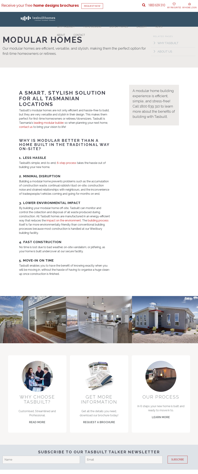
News (150, 29)
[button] (143, 5)
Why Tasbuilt (166, 43)
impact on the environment (64, 220)
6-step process (66, 163)
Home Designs (102, 29)
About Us (163, 52)
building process (98, 220)
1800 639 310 (156, 5)
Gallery (139, 29)
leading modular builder (48, 123)
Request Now (92, 6)
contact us (26, 127)
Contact (173, 29)
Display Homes (122, 29)
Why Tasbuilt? (81, 29)
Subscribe (177, 463)
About (161, 29)
